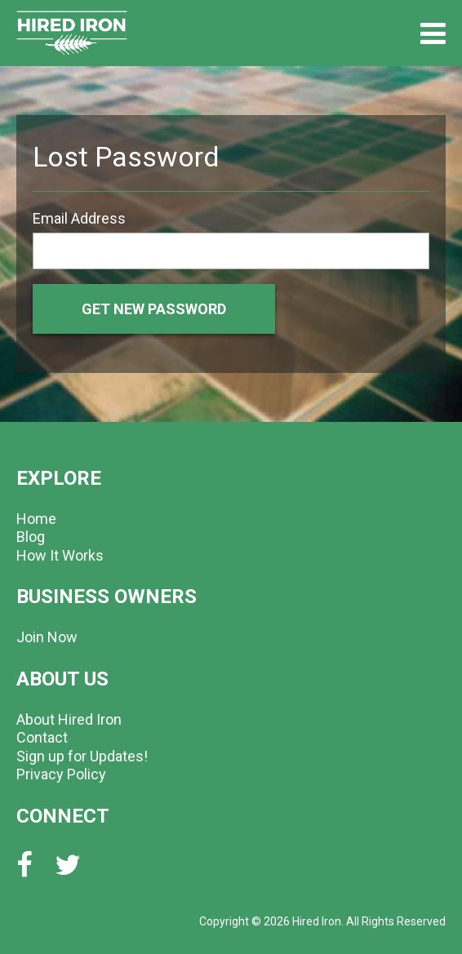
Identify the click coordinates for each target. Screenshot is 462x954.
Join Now (47, 637)
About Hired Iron (69, 719)
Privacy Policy (61, 774)
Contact (42, 737)
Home (36, 518)
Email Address (79, 218)
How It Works (60, 555)
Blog (30, 536)
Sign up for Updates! (82, 756)
